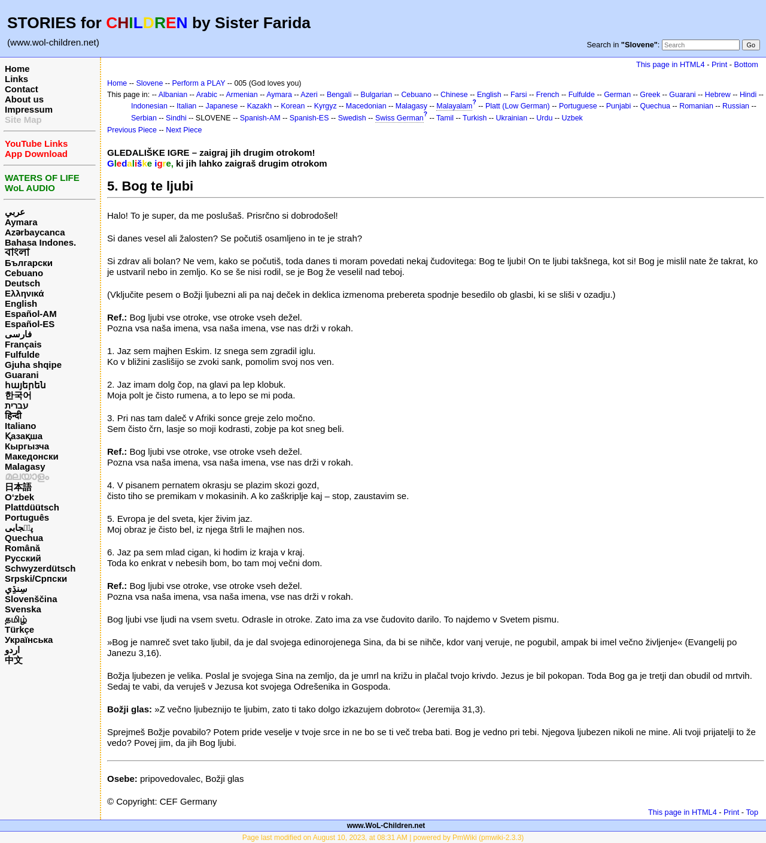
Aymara (21, 222)
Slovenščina (31, 599)
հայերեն (25, 385)
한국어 (18, 395)
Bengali (339, 94)
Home (17, 69)
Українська (29, 639)
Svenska (23, 609)
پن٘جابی (19, 527)
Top (752, 812)
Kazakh (259, 106)
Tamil (445, 118)
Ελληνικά (24, 293)
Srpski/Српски (36, 578)
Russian (735, 106)
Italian (186, 106)
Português (27, 517)
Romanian (696, 106)
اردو (12, 650)
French (548, 94)
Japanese (221, 106)
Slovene (149, 83)
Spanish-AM (260, 118)
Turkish (475, 118)
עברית (16, 405)
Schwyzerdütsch (40, 568)
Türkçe (19, 629)
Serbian (144, 118)
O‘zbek (19, 497)
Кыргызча (27, 446)
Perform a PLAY (199, 83)
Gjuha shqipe (33, 364)
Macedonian (366, 106)
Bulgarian (377, 94)
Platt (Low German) (517, 106)
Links (16, 79)
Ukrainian (512, 118)
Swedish (352, 118)
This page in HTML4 (670, 64)
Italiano (21, 426)
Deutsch (22, 283)
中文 (14, 660)
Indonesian (149, 106)
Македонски (32, 456)
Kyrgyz (325, 106)
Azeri (308, 94)
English (21, 303)
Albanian (173, 94)
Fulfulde (22, 354)
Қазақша (23, 436)
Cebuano (24, 273)
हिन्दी (13, 415)
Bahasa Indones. (40, 242)
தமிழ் (16, 619)
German (617, 94)
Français (23, 344)
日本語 (18, 487)
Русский (23, 558)
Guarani (22, 375)
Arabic (206, 94)
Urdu (544, 118)
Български (29, 263)
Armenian (241, 94)
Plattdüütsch (32, 507)
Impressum (29, 109)
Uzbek (572, 118)
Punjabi (618, 106)
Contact (21, 89)
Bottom (746, 64)
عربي (15, 212)
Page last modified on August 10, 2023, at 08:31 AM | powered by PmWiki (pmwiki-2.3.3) (383, 837)
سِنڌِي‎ (16, 589)
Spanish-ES (309, 118)
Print (719, 64)
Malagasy (25, 466)
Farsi (518, 94)
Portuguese (578, 106)
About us (24, 99)
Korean (293, 106)
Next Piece (184, 130)
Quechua (24, 538)
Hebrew (718, 94)
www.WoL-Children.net (386, 825)
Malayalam (454, 106)
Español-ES (29, 324)
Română (22, 548)
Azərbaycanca (35, 232)
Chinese (454, 94)
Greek (650, 94)
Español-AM (31, 314)
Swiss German (399, 118)
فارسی (18, 334)
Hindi (748, 94)
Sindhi (176, 118)
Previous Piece (132, 130)
